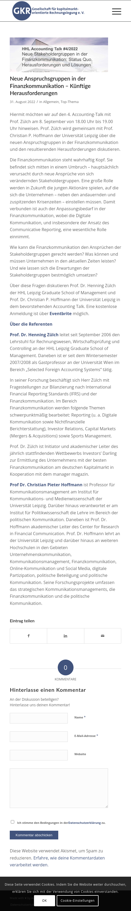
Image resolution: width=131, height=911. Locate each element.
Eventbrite (61, 313)
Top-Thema (70, 101)
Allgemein (51, 101)
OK (44, 900)
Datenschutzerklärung (84, 823)
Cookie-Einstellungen (78, 900)
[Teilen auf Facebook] (28, 635)
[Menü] (114, 10)
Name (80, 717)
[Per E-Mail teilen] (102, 635)
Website (80, 754)
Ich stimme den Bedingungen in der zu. (61, 823)
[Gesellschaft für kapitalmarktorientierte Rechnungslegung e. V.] (54, 10)
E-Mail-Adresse (86, 735)
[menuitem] (114, 10)
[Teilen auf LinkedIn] (65, 635)
